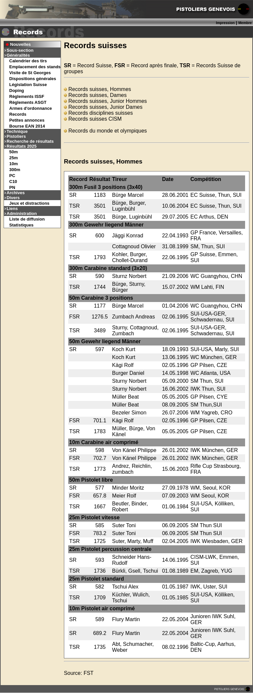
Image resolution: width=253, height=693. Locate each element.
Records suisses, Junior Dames (103, 107)
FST (89, 673)
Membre (245, 23)
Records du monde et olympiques (105, 131)
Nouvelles (20, 44)
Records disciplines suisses (98, 113)
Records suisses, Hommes (97, 89)
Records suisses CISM (93, 119)
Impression (225, 23)
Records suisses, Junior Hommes (105, 101)
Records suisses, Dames (95, 95)
